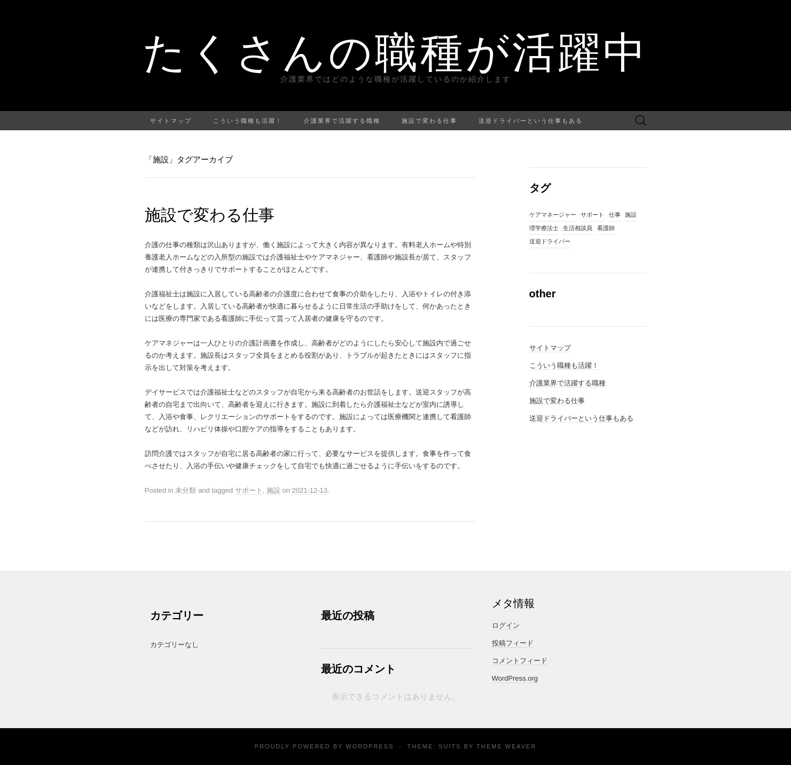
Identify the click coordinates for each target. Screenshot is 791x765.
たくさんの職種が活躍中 (395, 50)
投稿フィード (513, 643)
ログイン (506, 625)
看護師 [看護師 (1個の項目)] (606, 228)
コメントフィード (519, 661)
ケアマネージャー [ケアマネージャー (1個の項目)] (552, 214)
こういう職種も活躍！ (248, 120)
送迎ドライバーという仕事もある (531, 120)
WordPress (370, 746)
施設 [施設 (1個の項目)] (631, 214)
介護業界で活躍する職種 (342, 120)
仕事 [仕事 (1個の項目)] (615, 214)
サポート (249, 490)
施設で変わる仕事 (429, 120)
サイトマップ (171, 120)
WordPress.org (515, 678)
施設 (273, 490)
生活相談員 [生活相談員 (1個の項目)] (577, 228)
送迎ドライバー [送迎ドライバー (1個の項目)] (549, 241)
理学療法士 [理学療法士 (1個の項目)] (544, 228)
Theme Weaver (506, 746)
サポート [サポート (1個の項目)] (592, 214)
